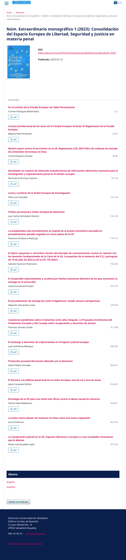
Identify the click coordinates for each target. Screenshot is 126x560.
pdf (15, 117)
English (11, 482)
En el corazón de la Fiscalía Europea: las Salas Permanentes (41, 107)
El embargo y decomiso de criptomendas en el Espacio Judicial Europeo (48, 342)
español (11, 486)
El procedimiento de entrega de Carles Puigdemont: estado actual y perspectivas (54, 300)
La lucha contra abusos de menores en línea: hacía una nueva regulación (49, 417)
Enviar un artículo (18, 501)
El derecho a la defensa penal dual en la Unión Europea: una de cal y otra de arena (54, 380)
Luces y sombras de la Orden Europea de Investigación (39, 192)
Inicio (9, 12)
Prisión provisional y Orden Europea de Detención (36, 211)
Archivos (20, 12)
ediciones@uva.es (35, 533)
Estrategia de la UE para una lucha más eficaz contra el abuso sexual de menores (54, 398)
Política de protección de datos (25, 543)
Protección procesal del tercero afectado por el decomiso (40, 361)
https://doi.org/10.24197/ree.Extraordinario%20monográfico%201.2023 (77, 52)
